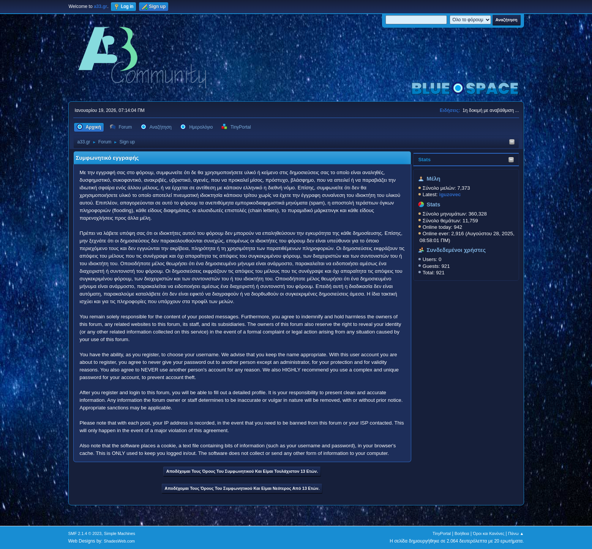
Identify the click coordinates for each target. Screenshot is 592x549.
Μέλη (433, 179)
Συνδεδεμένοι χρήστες (456, 250)
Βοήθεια (462, 533)
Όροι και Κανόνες (488, 533)
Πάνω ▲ (516, 533)
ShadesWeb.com (119, 541)
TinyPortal (442, 533)
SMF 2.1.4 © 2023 (85, 533)
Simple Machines (119, 533)
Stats (424, 159)
